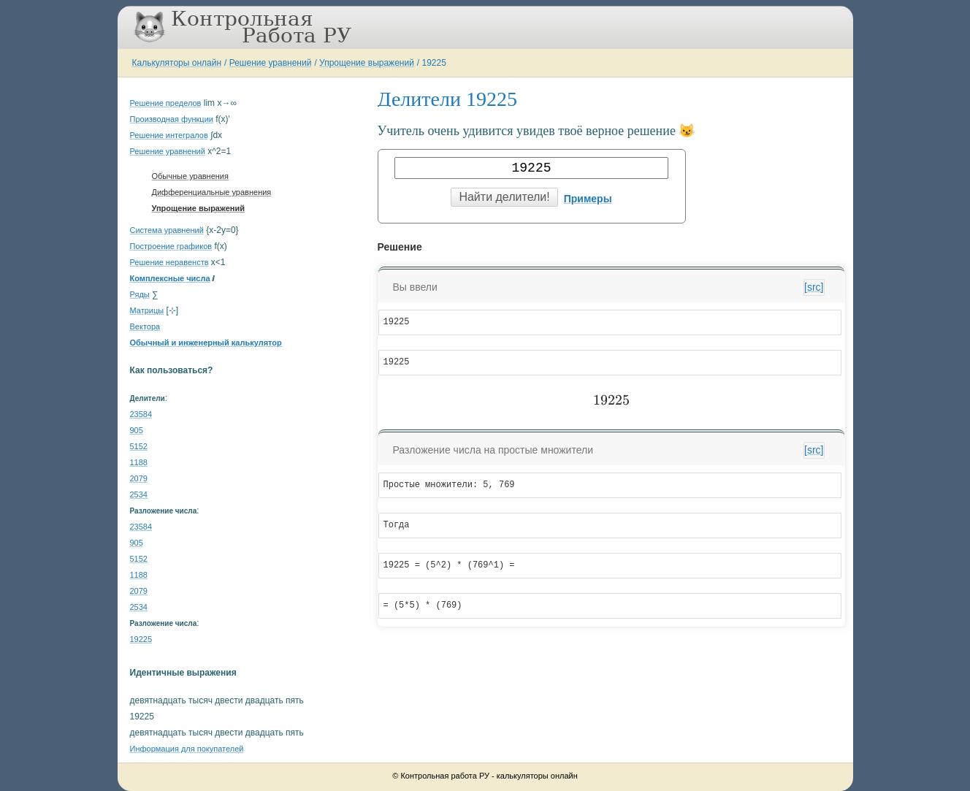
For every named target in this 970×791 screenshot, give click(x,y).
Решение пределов (166, 103)
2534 (139, 494)
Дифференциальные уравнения (212, 192)
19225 (434, 63)
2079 (139, 478)
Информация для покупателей (187, 748)
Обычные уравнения (190, 176)
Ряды (140, 294)
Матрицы (147, 310)
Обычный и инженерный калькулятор (206, 342)
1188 (139, 462)
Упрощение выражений (366, 63)
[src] (813, 287)
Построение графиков (171, 246)
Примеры (588, 199)
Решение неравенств (169, 262)
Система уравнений (167, 230)
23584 (141, 414)
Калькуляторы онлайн (177, 63)
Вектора (145, 326)
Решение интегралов (169, 135)
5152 (139, 446)
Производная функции (171, 119)
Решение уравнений (270, 63)
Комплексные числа (170, 278)
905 (136, 430)
